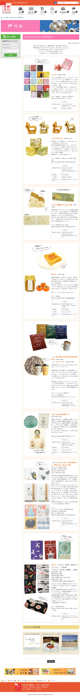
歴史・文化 (31, 10)
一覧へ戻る (51, 661)
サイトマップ (53, 680)
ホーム (2, 17)
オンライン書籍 (23, 680)
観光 (20, 10)
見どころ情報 (13, 680)
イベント (52, 10)
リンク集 (32, 680)
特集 (74, 10)
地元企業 (63, 10)
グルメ (42, 10)
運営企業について (42, 680)
